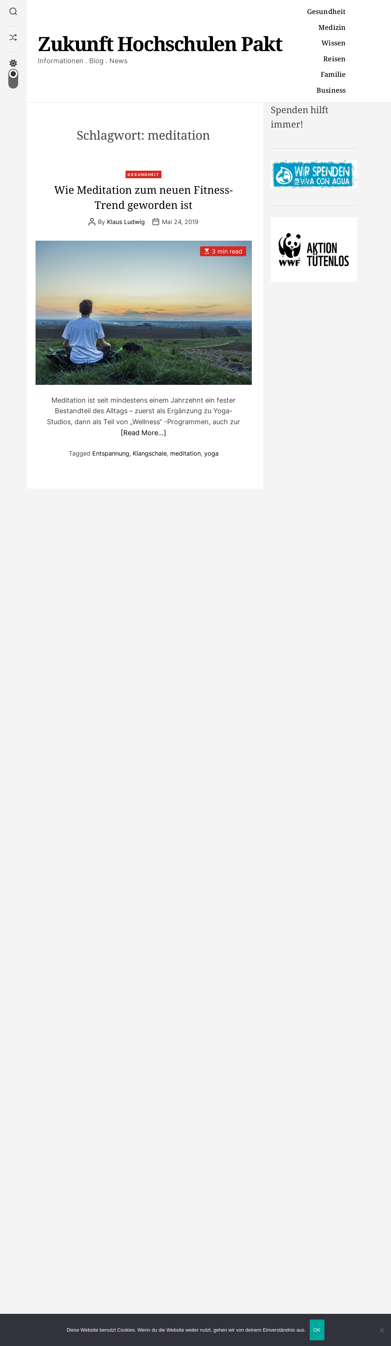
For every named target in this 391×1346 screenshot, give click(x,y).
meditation (185, 453)
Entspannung (110, 453)
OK (317, 1330)
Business (331, 90)
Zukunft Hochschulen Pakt (160, 43)
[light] (13, 74)
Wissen (333, 42)
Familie (333, 74)
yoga (211, 453)
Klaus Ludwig (126, 222)
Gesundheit (326, 11)
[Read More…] (143, 433)
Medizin (332, 27)
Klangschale (150, 453)
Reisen (334, 58)
